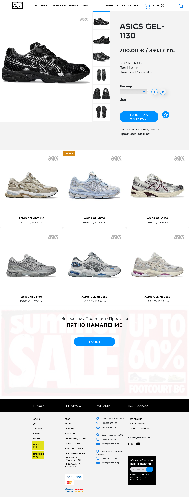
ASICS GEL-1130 (157, 218)
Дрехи (36, 424)
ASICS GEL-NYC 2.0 (31, 218)
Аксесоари (38, 429)
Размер (126, 86)
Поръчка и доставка (75, 439)
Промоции (58, 5)
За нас (68, 424)
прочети (94, 341)
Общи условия (72, 443)
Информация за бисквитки (73, 465)
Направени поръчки (138, 429)
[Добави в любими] (165, 114)
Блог (85, 5)
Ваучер (36, 434)
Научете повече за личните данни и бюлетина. (139, 477)
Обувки (37, 419)
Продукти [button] (40, 5)
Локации (69, 429)
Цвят (124, 99)
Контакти (70, 434)
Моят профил (135, 419)
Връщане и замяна (74, 448)
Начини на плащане (75, 453)
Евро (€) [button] (158, 5)
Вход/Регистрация (117, 5)
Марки (73, 5)
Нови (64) (36, 445)
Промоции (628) (38, 455)
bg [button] (136, 5)
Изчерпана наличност (139, 116)
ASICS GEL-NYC (94, 218)
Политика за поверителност (73, 458)
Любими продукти (137, 424)
